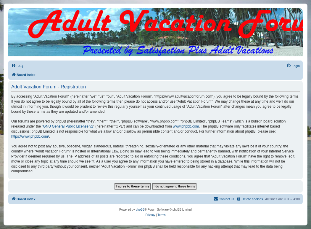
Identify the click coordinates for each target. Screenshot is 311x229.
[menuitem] (17, 65)
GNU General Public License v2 (68, 126)
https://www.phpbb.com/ (30, 136)
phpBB (140, 209)
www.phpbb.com (186, 126)
